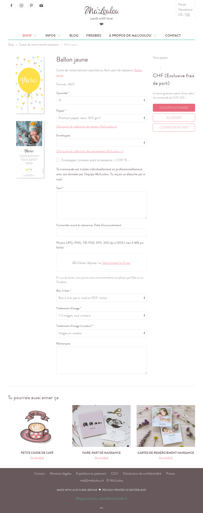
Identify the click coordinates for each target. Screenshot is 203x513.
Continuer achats (174, 127)
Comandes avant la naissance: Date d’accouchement (88, 225)
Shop (29, 35)
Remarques (63, 343)
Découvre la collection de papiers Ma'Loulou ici (86, 126)
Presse (170, 473)
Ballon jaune (71, 44)
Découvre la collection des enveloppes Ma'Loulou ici (89, 151)
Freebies (93, 35)
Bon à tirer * (63, 290)
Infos (53, 35)
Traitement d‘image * (68, 308)
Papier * (61, 110)
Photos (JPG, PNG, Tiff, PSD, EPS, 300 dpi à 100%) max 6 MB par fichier (100, 245)
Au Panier (174, 117)
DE (180, 14)
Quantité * (62, 93)
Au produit (37, 457)
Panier (182, 4)
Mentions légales (60, 473)
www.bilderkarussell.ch (113, 498)
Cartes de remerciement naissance (39, 44)
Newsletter (185, 9)
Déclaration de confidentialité (142, 473)
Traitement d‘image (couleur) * (75, 326)
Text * (59, 188)
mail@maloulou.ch (92, 480)
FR (188, 14)
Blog (73, 35)
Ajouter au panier (173, 108)
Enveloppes (63, 135)
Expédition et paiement (91, 473)
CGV (114, 473)
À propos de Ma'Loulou (133, 35)
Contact (173, 35)
